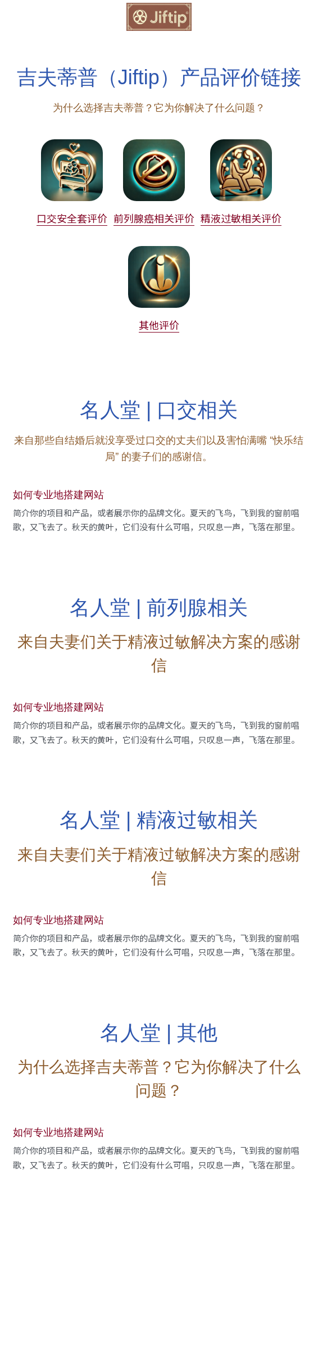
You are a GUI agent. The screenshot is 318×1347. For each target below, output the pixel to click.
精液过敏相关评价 (241, 218)
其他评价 (159, 324)
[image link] (159, 16)
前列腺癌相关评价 (153, 218)
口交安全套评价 (72, 218)
